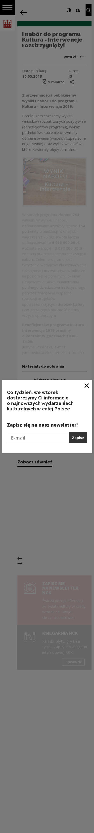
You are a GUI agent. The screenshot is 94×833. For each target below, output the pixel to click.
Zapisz (78, 437)
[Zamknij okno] (87, 385)
